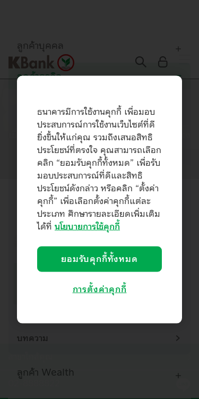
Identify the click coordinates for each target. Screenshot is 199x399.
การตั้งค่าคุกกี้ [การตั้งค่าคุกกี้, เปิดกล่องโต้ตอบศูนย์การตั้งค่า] (100, 289)
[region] (99, 199)
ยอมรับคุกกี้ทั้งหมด (99, 259)
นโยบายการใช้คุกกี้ (87, 226)
